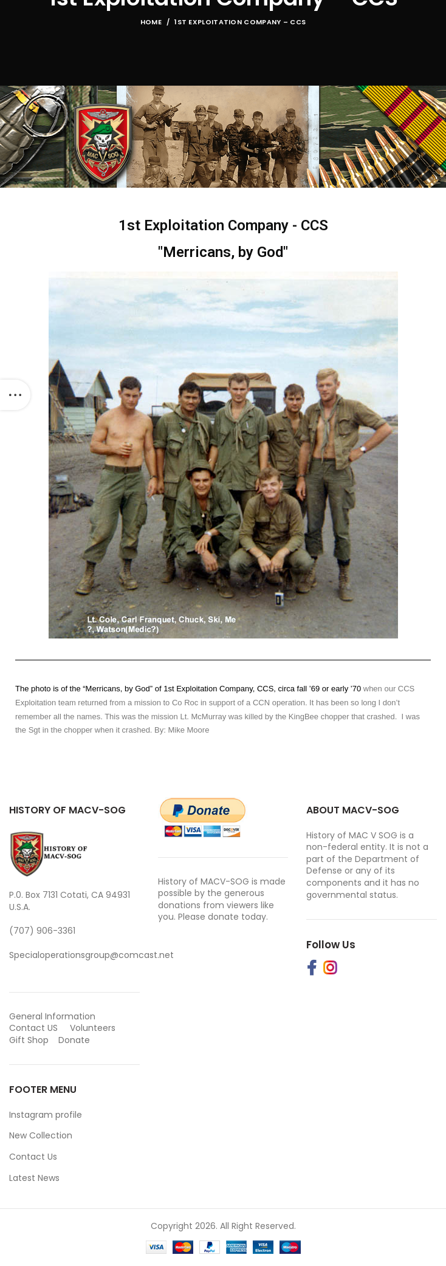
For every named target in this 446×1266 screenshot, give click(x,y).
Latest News (34, 1178)
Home (151, 22)
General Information (52, 1016)
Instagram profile (45, 1115)
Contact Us (33, 1157)
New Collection (40, 1135)
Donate (75, 1040)
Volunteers (92, 1028)
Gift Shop (29, 1040)
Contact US (33, 1028)
